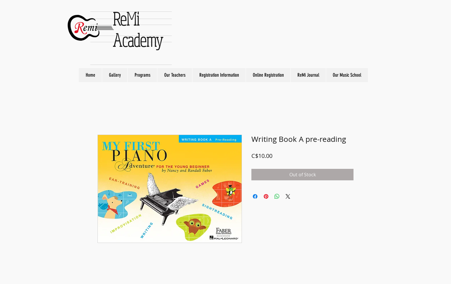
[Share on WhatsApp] (277, 196)
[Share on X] (287, 196)
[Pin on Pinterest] (266, 196)
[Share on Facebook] (255, 196)
